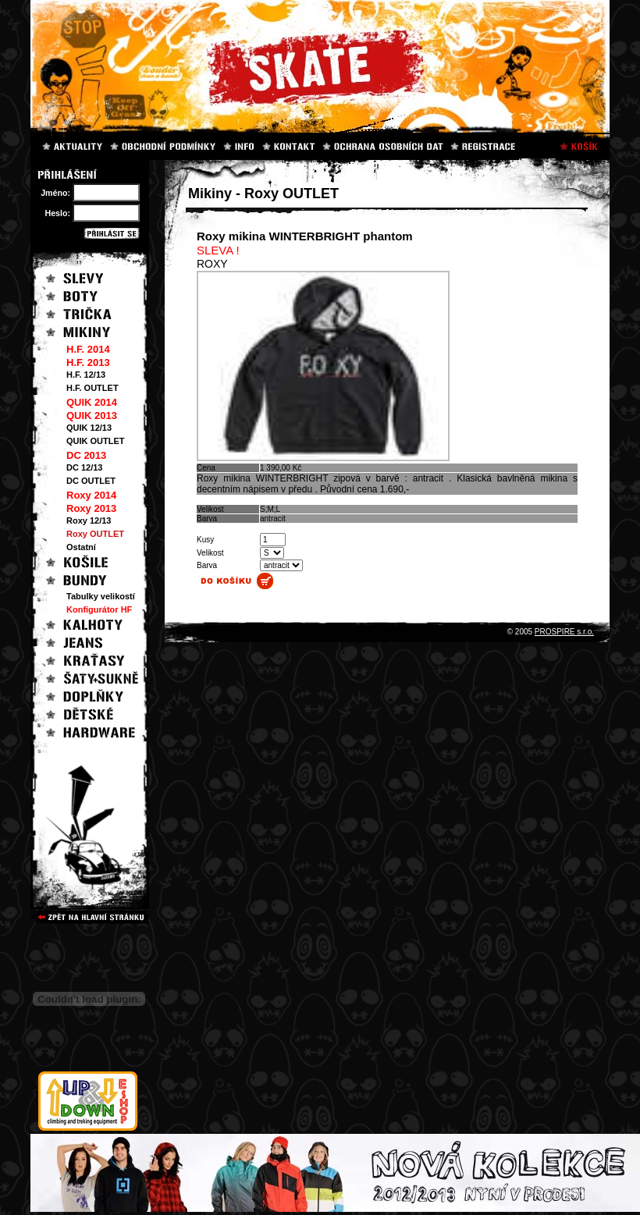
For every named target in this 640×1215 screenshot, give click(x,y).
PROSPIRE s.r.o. (564, 631)
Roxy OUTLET (95, 533)
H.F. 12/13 (85, 374)
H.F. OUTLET (92, 388)
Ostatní (81, 547)
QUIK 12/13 (89, 427)
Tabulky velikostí (100, 596)
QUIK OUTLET (95, 441)
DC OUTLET (91, 480)
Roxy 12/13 (88, 520)
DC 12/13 (84, 467)
